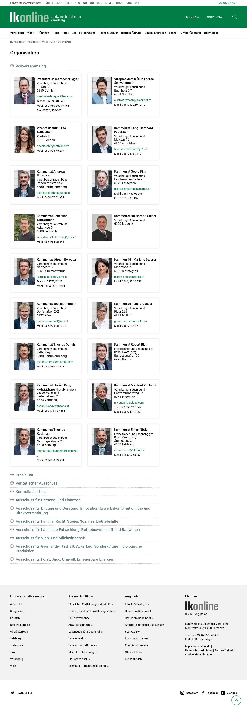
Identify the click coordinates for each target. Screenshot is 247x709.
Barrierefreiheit (224, 650)
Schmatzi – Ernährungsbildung (87, 665)
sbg (99, 2)
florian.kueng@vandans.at (53, 405)
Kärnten (15, 618)
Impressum (192, 646)
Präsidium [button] (24, 475)
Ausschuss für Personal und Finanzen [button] (48, 500)
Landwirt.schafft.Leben (83, 645)
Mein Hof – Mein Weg (81, 652)
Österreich (53, 2)
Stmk (109, 2)
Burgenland (17, 611)
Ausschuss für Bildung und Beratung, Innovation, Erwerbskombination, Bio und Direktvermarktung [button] (83, 510)
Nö (85, 2)
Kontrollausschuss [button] (31, 491)
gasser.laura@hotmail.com (130, 321)
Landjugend (75, 638)
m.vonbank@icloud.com (129, 402)
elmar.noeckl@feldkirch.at (129, 450)
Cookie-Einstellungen (198, 654)
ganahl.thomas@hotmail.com (55, 361)
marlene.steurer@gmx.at (129, 276)
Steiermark (16, 645)
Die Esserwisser (78, 659)
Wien (138, 2)
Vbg (129, 2)
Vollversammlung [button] (31, 66)
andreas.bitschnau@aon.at (53, 192)
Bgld (68, 2)
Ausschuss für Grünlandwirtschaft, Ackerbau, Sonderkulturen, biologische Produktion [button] (79, 548)
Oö (92, 2)
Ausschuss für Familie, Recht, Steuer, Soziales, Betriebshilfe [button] (67, 521)
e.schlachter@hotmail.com (53, 146)
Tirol (119, 2)
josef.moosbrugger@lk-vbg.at (55, 96)
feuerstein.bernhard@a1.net (131, 149)
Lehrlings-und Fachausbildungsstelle (90, 611)
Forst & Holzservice (136, 645)
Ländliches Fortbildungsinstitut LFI (89, 604)
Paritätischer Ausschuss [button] (37, 483)
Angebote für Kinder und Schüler (144, 624)
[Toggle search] (234, 16)
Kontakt (206, 646)
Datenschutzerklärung (199, 650)
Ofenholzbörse (134, 652)
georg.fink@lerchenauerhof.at (132, 188)
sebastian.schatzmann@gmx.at (56, 237)
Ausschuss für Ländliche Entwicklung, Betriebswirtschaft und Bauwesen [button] (78, 529)
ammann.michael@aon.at (52, 321)
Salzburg (15, 638)
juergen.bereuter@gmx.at (52, 276)
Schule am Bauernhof (138, 618)
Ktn (77, 2)
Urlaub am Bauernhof (138, 611)
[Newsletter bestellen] (21, 693)
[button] (194, 16)
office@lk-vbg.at (203, 639)
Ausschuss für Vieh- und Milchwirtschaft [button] (51, 538)
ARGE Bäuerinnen (79, 624)
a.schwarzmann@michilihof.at (132, 100)
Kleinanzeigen (133, 659)
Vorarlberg (16, 659)
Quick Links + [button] (228, 2)
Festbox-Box (132, 631)
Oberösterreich (19, 631)
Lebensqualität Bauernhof (84, 631)
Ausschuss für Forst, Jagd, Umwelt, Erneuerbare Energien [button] (65, 559)
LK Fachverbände (79, 618)
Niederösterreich (20, 624)
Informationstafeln (136, 638)
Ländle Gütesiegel (135, 604)
